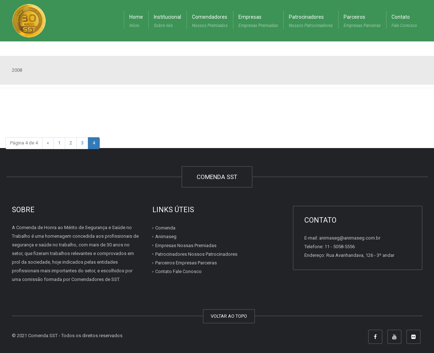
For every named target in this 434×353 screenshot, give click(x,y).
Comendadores (210, 22)
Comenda (165, 228)
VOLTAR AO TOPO (229, 316)
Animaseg (165, 236)
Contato (404, 22)
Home (136, 22)
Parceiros (362, 22)
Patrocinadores (311, 22)
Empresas (258, 22)
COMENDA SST (217, 176)
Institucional (167, 22)
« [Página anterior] (48, 143)
